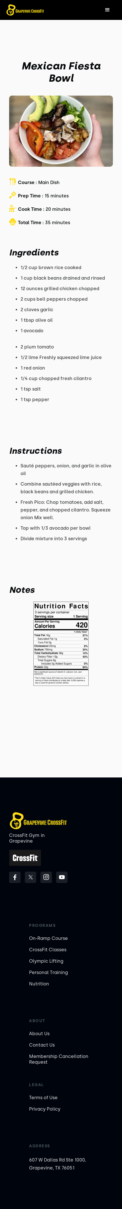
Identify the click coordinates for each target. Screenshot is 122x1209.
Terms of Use (43, 1097)
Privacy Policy (44, 1109)
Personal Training (48, 972)
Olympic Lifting (46, 961)
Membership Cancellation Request (58, 1059)
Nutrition (39, 984)
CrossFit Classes (47, 949)
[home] (25, 10)
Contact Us (42, 1045)
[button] (107, 9)
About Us (39, 1033)
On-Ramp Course (48, 938)
